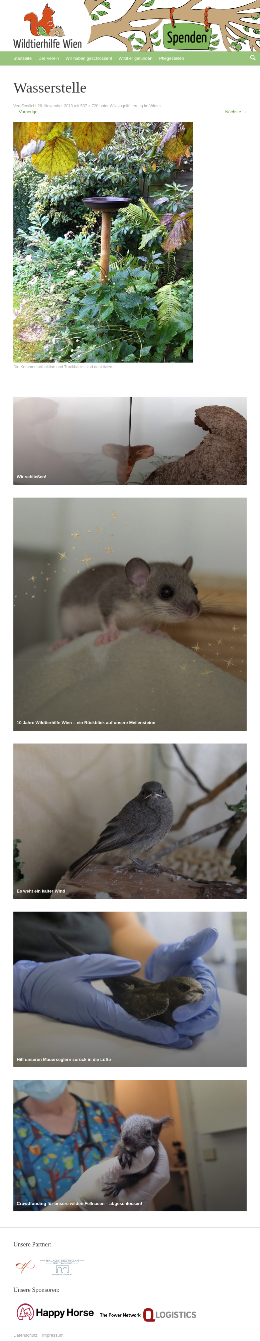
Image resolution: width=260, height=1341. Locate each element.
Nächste (236, 111)
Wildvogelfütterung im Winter (135, 106)
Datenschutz (25, 1335)
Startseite (22, 58)
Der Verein (48, 58)
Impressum (52, 1335)
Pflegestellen (171, 58)
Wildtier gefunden (135, 58)
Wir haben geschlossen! (89, 58)
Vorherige (25, 111)
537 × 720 (90, 106)
